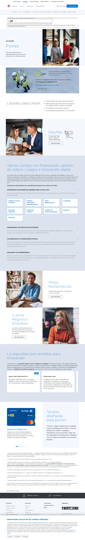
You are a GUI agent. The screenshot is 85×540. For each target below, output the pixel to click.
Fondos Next (30, 6)
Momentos (14, 6)
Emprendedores (27, 12)
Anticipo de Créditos (30, 211)
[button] (17, 446)
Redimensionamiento (11, 514)
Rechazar (25, 536)
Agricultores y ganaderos (60, 12)
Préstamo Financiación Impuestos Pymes (32, 202)
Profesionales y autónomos (46, 12)
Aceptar (10, 536)
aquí (54, 465)
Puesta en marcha (10, 506)
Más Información (42, 88)
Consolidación (9, 512)
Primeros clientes (10, 508)
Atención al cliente (67, 514)
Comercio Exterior (39, 6)
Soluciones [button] (29, 503)
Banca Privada (45, 1)
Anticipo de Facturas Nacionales (51, 211)
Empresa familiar (72, 12)
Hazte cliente (63, 6)
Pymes (20, 12)
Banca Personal (34, 1)
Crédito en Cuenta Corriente (14, 201)
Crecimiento (9, 510)
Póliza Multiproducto (50, 201)
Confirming (67, 201)
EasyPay (66, 210)
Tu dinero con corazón (57, 1)
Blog (45, 507)
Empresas (25, 1)
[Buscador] (58, 6)
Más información (55, 296)
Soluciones (22, 6)
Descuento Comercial (11, 211)
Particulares (17, 1)
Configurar (17, 536)
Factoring (11, 217)
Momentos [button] (9, 503)
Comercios (35, 12)
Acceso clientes (72, 6)
